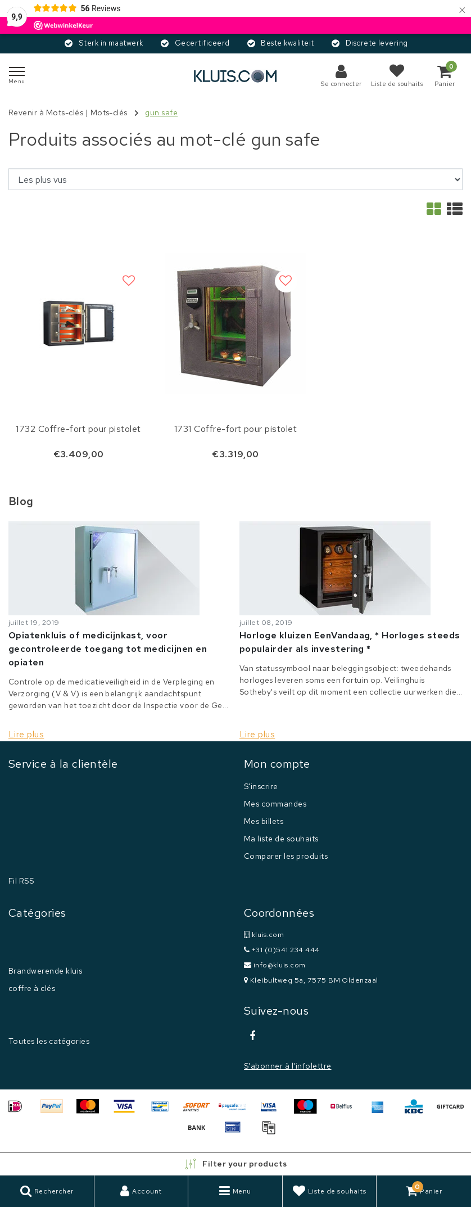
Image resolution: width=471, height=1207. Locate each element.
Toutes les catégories (48, 1041)
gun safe (161, 112)
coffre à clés (31, 988)
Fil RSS (21, 881)
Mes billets (263, 821)
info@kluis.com (275, 965)
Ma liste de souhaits (281, 839)
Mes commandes (275, 804)
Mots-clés (109, 112)
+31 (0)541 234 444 (282, 949)
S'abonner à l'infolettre (288, 1066)
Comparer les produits (286, 856)
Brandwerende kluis (45, 971)
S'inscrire (261, 786)
